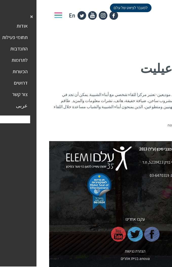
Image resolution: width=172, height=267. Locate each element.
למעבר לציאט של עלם (82, 7)
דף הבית (161, 48)
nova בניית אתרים (86, 258)
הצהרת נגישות (86, 251)
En (23, 15)
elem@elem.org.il (139, 182)
